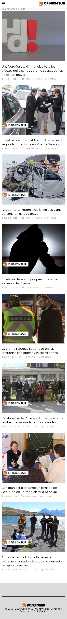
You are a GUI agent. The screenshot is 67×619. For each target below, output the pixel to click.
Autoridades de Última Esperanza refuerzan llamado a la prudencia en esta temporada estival (32, 561)
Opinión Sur (40, 611)
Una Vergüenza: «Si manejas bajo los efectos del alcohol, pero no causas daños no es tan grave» (32, 71)
